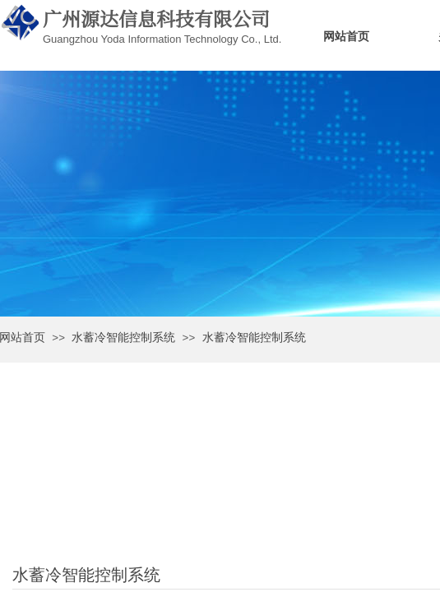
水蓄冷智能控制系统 (123, 337)
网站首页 (346, 36)
